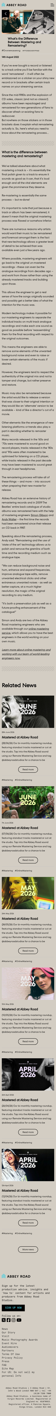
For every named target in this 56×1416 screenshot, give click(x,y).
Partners (8, 1351)
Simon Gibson (39, 515)
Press (5, 1361)
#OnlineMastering (23, 780)
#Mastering (7, 780)
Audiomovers (10, 1347)
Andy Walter (9, 519)
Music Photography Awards (20, 1340)
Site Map (8, 1369)
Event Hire (9, 1343)
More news (28, 1249)
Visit (5, 1336)
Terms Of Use (11, 1354)
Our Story (8, 1333)
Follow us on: (11, 1316)
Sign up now (13, 1308)
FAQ (4, 1365)
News (5, 1329)
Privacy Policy (12, 1358)
